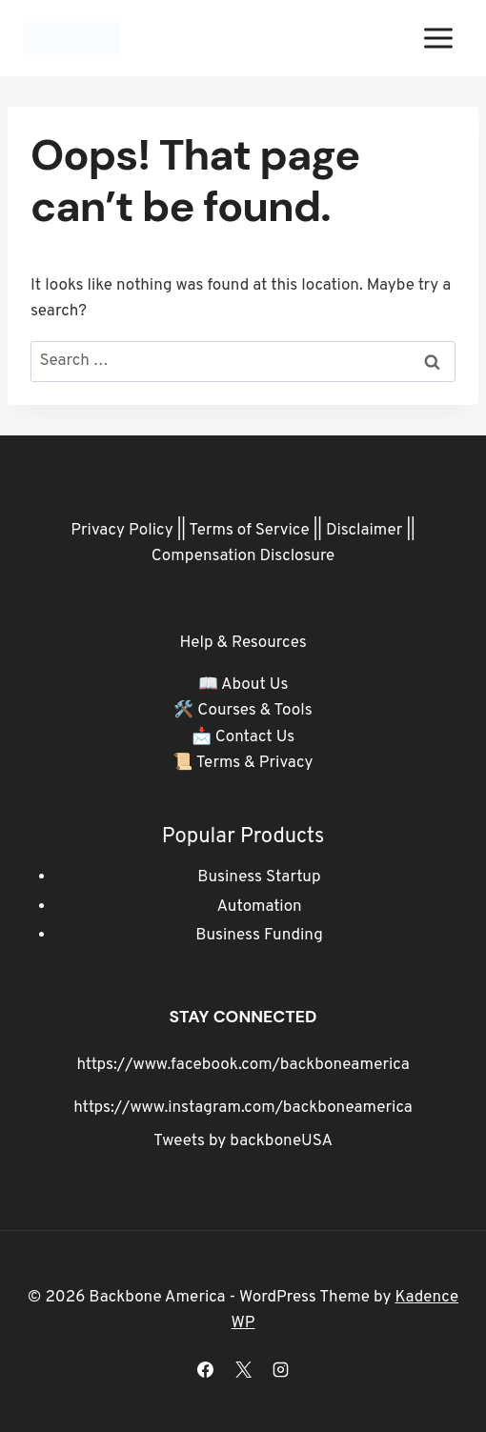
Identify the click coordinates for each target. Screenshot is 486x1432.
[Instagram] (280, 1369)
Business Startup (258, 877)
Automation (258, 907)
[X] (243, 1369)
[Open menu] (438, 37)
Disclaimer (364, 530)
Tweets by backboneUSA (243, 1141)
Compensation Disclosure (243, 556)
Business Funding (259, 935)
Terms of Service (249, 530)
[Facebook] (206, 1369)
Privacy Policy (121, 530)
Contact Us (255, 737)
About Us (254, 685)
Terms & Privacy (255, 763)
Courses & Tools (254, 710)
